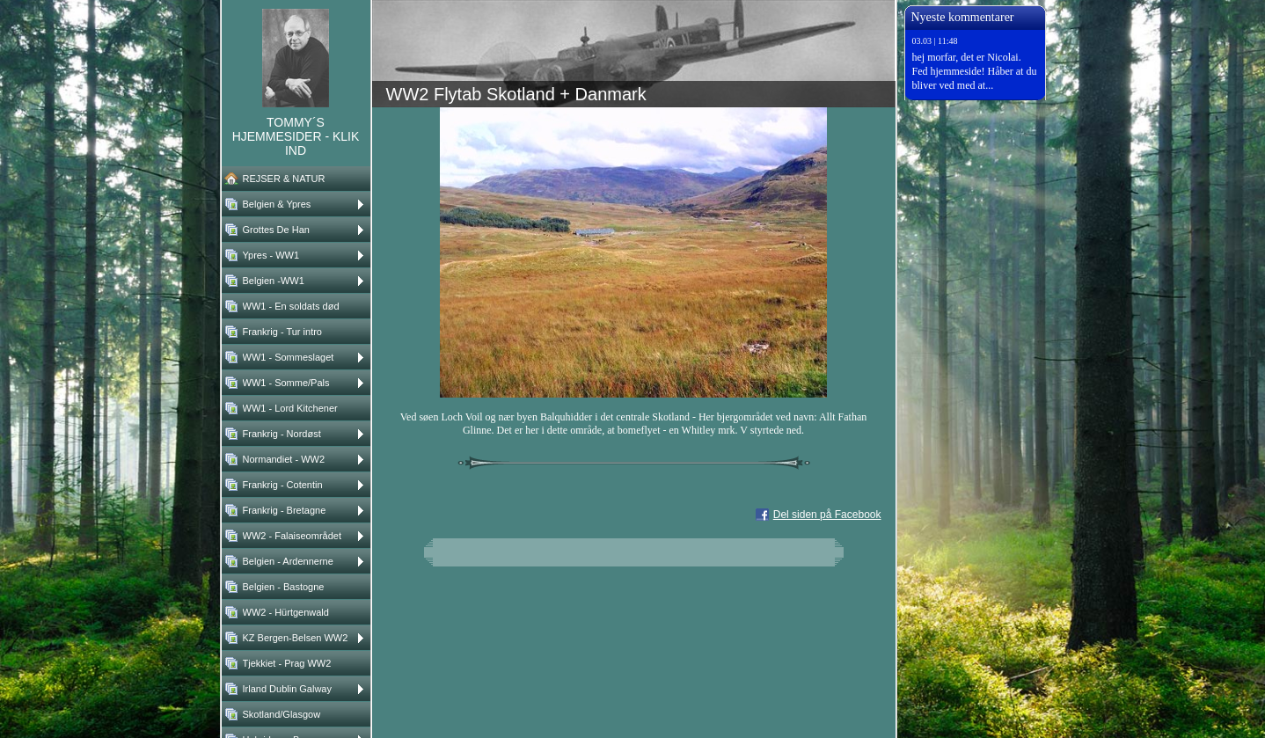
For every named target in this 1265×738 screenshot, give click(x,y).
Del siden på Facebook (827, 514)
